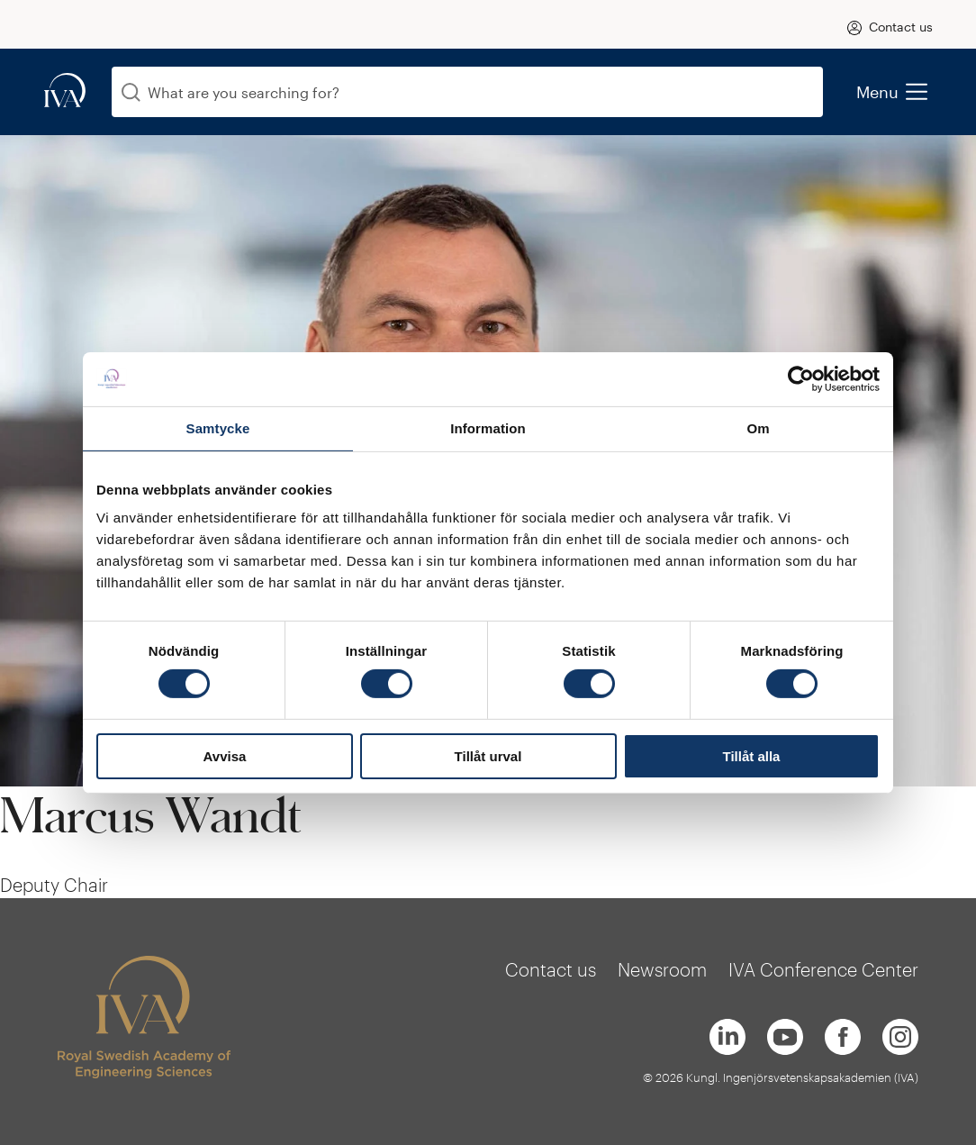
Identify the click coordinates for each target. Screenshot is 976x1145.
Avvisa (225, 756)
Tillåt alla (752, 756)
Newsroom (662, 969)
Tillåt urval (488, 756)
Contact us (901, 26)
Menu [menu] (891, 92)
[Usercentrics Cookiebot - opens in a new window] (801, 378)
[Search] (131, 92)
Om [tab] (757, 427)
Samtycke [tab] (218, 427)
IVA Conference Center (823, 969)
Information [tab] (488, 427)
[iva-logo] (64, 91)
